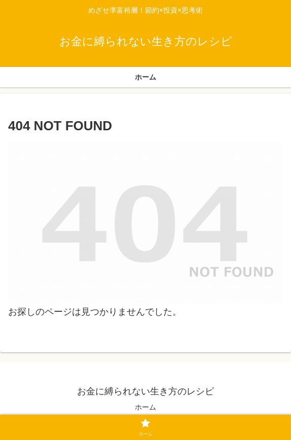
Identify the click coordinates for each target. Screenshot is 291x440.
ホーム (145, 407)
